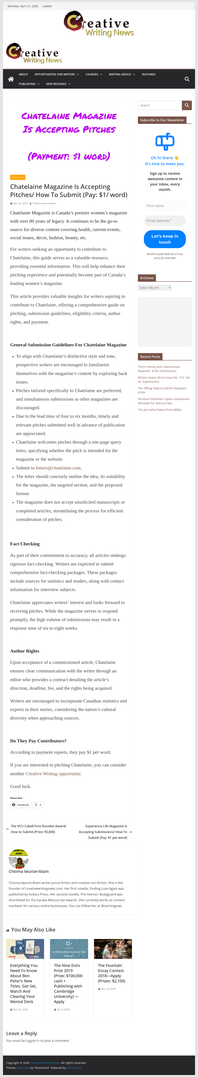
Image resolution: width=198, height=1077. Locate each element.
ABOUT (23, 74)
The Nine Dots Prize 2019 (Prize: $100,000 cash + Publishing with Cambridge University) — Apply (68, 983)
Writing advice (120, 74)
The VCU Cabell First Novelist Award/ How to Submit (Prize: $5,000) (36, 829)
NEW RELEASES (56, 84)
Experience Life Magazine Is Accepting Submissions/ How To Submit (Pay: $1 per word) (105, 832)
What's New (18, 177)
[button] (77, 74)
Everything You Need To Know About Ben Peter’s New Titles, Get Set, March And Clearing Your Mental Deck (24, 983)
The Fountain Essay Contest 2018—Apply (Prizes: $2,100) (111, 973)
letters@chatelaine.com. (59, 467)
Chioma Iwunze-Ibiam (44, 203)
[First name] (165, 206)
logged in (32, 1040)
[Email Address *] (165, 221)
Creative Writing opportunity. (54, 773)
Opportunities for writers (55, 74)
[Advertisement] (165, 322)
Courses (92, 74)
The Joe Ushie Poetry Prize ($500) (159, 409)
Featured (149, 74)
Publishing (27, 84)
